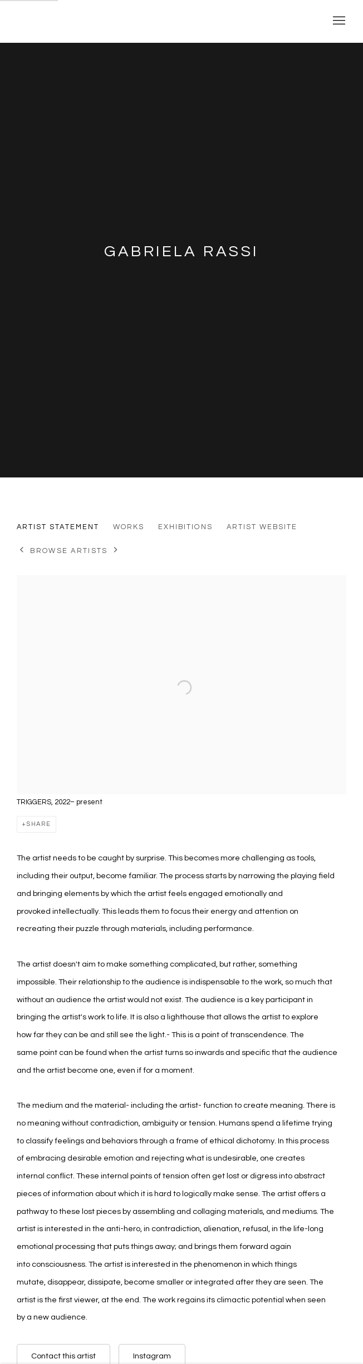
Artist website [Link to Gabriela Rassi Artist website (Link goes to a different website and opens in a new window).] (262, 527)
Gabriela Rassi (181, 251)
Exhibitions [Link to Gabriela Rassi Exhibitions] (185, 527)
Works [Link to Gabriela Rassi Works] (128, 527)
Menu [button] (338, 21)
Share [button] (39, 824)
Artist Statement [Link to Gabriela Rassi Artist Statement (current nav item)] (58, 527)
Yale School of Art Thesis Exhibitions (156, 21)
